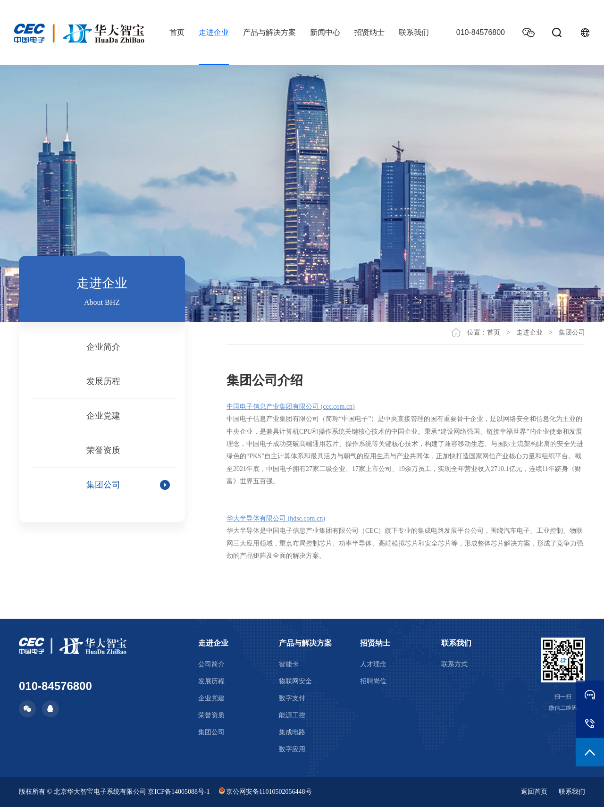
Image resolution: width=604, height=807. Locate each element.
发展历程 (103, 381)
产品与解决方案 (269, 32)
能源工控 (292, 715)
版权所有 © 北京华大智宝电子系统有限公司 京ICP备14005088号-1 (114, 791)
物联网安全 (295, 681)
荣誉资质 (103, 450)
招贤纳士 (369, 32)
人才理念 (373, 664)
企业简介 (103, 347)
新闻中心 (325, 32)
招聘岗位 (373, 681)
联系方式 (454, 664)
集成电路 (292, 732)
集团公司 (103, 484)
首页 (177, 32)
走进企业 (214, 32)
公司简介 (211, 664)
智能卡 (289, 664)
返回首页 (534, 791)
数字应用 (292, 749)
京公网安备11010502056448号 (265, 791)
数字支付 (292, 698)
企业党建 (103, 415)
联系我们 (414, 32)
